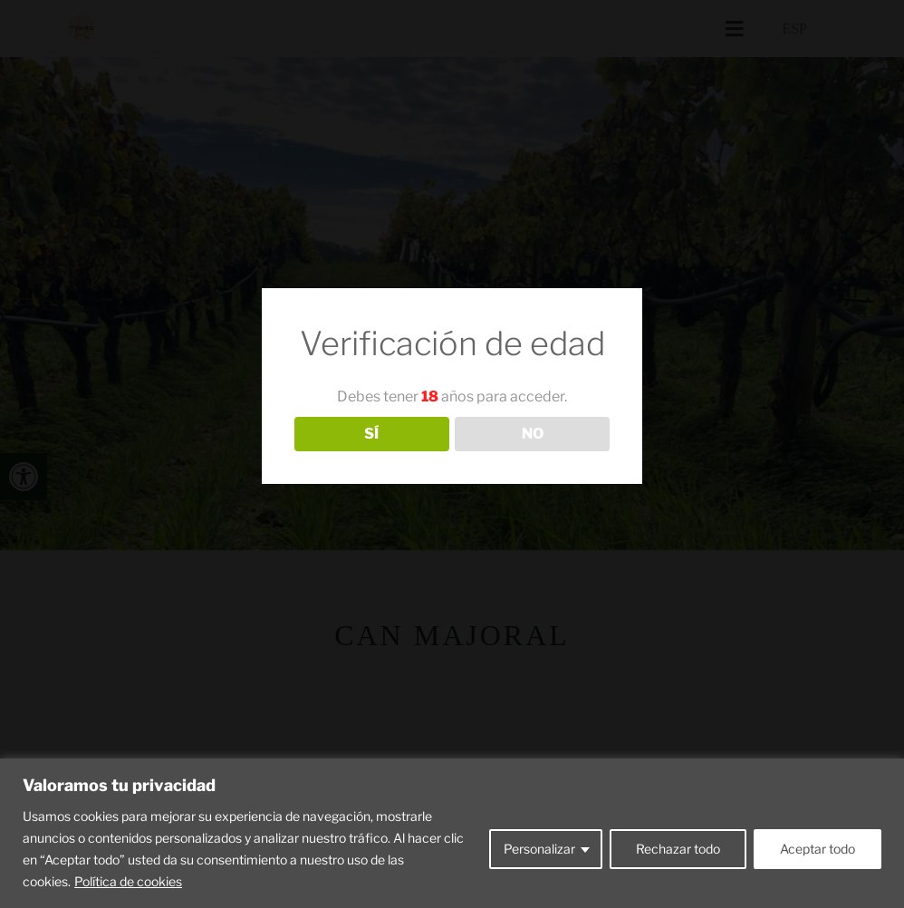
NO (532, 433)
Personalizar (539, 848)
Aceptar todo (817, 848)
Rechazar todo (678, 848)
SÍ (371, 433)
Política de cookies (128, 881)
